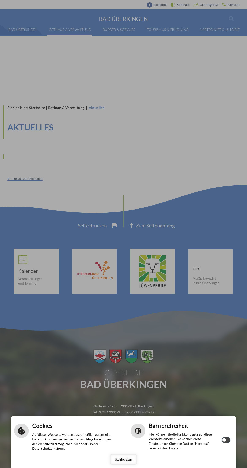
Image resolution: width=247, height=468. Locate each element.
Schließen (123, 459)
